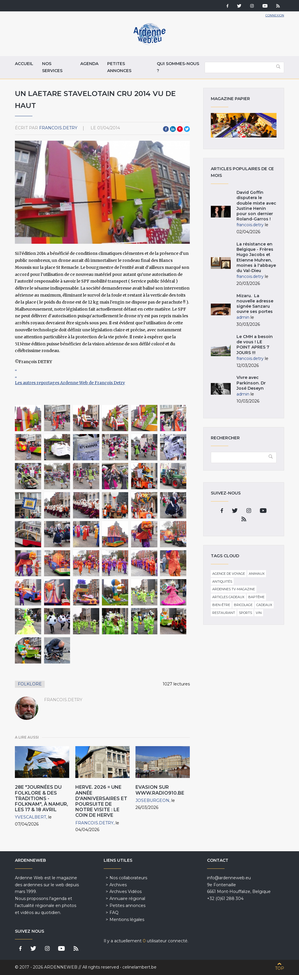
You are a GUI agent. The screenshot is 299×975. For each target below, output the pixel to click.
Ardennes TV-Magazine (233, 589)
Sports (245, 613)
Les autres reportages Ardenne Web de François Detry (70, 382)
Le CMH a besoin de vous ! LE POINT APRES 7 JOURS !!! (255, 344)
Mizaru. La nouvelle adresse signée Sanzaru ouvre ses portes (255, 303)
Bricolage (243, 605)
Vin (259, 613)
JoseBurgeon (152, 800)
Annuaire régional (127, 898)
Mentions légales (126, 919)
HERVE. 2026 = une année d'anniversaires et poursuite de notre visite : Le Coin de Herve (101, 801)
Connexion (274, 15)
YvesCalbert (30, 817)
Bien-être (221, 605)
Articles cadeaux (228, 597)
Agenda (89, 63)
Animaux (257, 574)
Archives (118, 884)
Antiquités (222, 581)
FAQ (114, 912)
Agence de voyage (228, 574)
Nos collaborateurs (128, 877)
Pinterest (180, 129)
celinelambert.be (139, 967)
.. (16, 368)
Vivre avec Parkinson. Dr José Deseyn (251, 383)
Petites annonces (119, 67)
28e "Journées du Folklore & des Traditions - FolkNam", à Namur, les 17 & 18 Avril (41, 798)
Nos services (52, 67)
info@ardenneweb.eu (229, 877)
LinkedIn (173, 129)
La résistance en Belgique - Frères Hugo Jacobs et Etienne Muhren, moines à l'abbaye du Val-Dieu (256, 257)
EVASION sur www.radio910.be (159, 789)
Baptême (256, 597)
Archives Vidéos (125, 891)
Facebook (166, 129)
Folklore (30, 684)
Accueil (24, 63)
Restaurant (223, 613)
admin (243, 317)
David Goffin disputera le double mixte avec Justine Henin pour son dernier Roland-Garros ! (256, 206)
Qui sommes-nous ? (178, 67)
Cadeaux (264, 605)
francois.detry (58, 127)
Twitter (187, 129)
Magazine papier (243, 125)
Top (279, 968)
